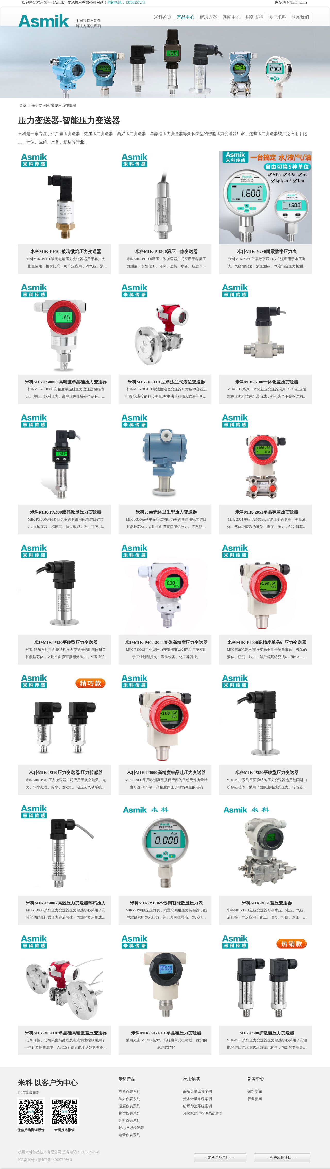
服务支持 (254, 17)
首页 (22, 106)
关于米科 (277, 17)
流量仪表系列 (129, 1092)
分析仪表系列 (129, 1121)
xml (303, 2)
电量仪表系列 (129, 1135)
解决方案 (208, 17)
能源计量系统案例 (197, 1092)
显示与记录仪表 (131, 1128)
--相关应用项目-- (282, 1157)
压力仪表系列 (129, 1099)
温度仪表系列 (129, 1106)
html (294, 2)
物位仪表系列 (129, 1113)
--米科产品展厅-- (220, 1157)
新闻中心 (231, 17)
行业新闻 (255, 1099)
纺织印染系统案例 (197, 1106)
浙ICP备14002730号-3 (55, 1160)
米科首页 (162, 17)
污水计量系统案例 (197, 1099)
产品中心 (185, 17)
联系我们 (300, 17)
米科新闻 (255, 1092)
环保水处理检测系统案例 (203, 1113)
